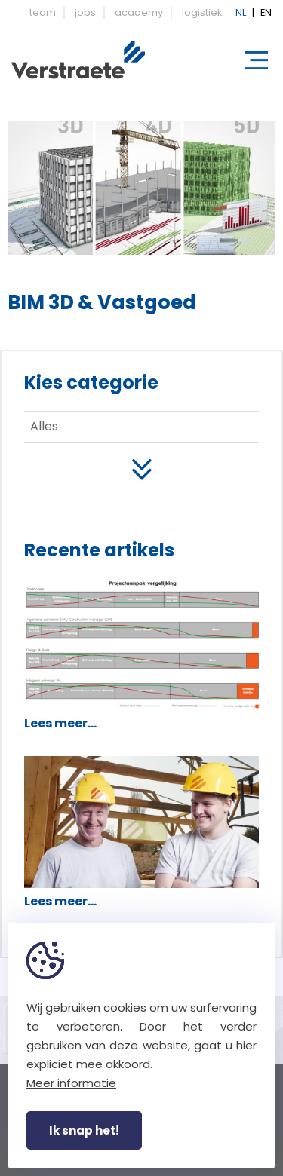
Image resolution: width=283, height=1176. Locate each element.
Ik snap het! (84, 1130)
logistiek (202, 12)
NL (240, 12)
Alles (44, 426)
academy (139, 12)
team (42, 12)
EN (266, 12)
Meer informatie (71, 1083)
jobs (85, 12)
